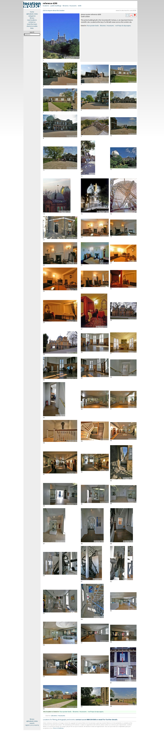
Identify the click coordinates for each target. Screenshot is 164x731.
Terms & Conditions (58, 728)
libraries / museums (70, 6)
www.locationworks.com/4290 (126, 10)
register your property (32, 725)
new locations (32, 20)
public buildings (56, 6)
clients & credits (32, 26)
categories (32, 16)
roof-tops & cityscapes (123, 26)
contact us (32, 22)
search (32, 723)
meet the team (32, 24)
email (100, 720)
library (32, 18)
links (32, 28)
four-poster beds (93, 26)
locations (46, 6)
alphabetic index (32, 14)
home (32, 12)
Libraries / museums (58, 716)
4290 (79, 6)
